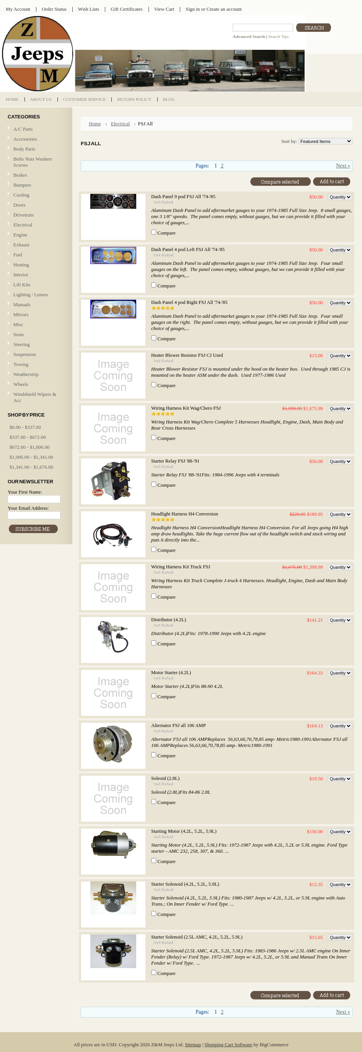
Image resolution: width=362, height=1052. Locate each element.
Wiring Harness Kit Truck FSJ (180, 566)
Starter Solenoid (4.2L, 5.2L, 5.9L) (185, 884)
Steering (21, 344)
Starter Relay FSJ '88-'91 (175, 461)
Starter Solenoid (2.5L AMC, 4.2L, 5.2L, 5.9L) (197, 937)
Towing (20, 364)
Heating (21, 265)
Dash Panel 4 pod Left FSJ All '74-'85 (188, 249)
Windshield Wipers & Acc (34, 397)
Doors (19, 205)
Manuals (21, 304)
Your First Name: (25, 492)
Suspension (24, 354)
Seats (35, 335)
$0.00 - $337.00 (25, 427)
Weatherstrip (26, 374)
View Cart (164, 9)
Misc (18, 324)
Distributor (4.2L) (168, 619)
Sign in (193, 9)
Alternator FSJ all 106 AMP (178, 725)
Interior (20, 274)
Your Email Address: (28, 508)
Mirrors (20, 314)
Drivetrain (35, 215)
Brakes (20, 175)
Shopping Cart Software (229, 1044)
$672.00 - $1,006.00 (29, 447)
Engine (20, 235)
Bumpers (22, 185)
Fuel (17, 255)
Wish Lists (88, 9)
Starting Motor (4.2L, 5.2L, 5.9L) (184, 831)
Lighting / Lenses (35, 295)
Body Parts (35, 149)
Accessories (25, 139)
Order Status (54, 9)
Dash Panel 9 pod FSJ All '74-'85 (183, 196)
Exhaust (21, 245)
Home (95, 123)
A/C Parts (23, 129)
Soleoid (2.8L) (165, 778)
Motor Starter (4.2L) (171, 672)
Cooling (35, 195)
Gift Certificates (127, 9)
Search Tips (278, 36)
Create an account (223, 9)
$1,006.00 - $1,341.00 (31, 457)
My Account (18, 9)
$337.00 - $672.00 (28, 437)
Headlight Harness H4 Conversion (184, 514)
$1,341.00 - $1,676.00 (31, 467)
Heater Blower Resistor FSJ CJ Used (187, 355)
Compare (166, 233)
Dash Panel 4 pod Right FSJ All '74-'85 (189, 302)
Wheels (20, 384)
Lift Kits (21, 284)
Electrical (35, 225)
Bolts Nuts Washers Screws (32, 162)
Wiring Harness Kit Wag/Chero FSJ (186, 408)
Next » (343, 166)
